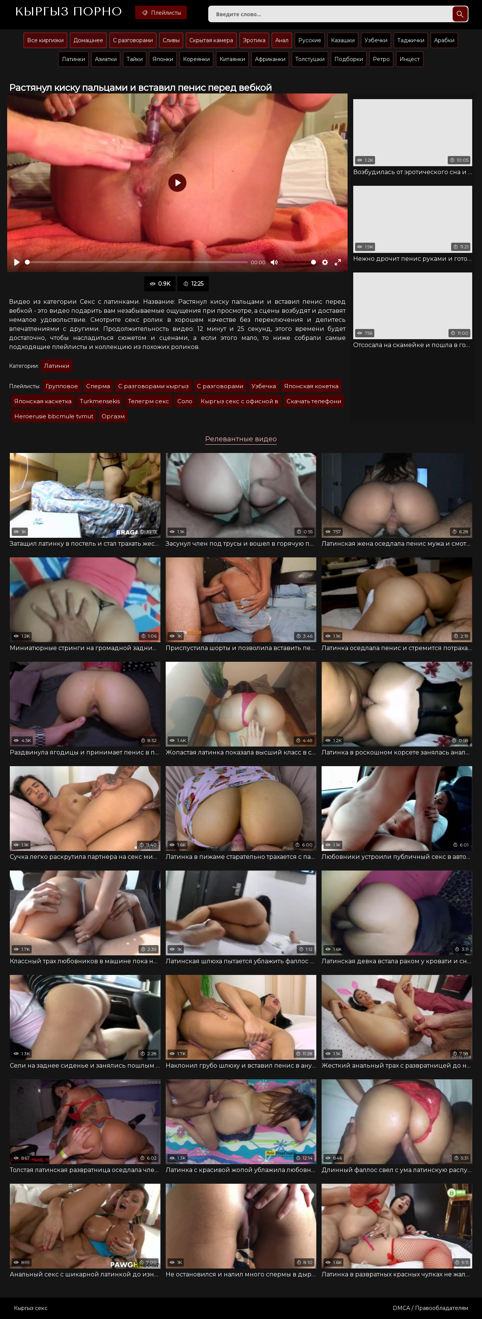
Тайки (135, 59)
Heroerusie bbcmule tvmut (53, 416)
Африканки (270, 59)
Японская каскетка (43, 401)
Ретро (381, 59)
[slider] (136, 262)
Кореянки (196, 59)
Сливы (171, 40)
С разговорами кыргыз (153, 386)
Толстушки (310, 59)
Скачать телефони (314, 401)
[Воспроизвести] (17, 262)
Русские (309, 40)
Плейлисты (161, 12)
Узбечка (264, 386)
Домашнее (88, 40)
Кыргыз (68, 11)
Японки (163, 59)
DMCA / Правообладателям (430, 1308)
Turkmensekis (100, 401)
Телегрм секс (148, 401)
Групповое (62, 386)
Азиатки (106, 59)
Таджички (410, 40)
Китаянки (232, 59)
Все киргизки (45, 40)
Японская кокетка (311, 386)
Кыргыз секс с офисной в (239, 401)
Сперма (98, 386)
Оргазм (113, 416)
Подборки (348, 59)
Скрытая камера (211, 40)
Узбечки (376, 40)
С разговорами (133, 40)
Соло (184, 401)
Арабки (444, 40)
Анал (281, 40)
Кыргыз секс (30, 1308)
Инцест (410, 59)
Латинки (73, 59)
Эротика (254, 40)
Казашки (343, 40)
